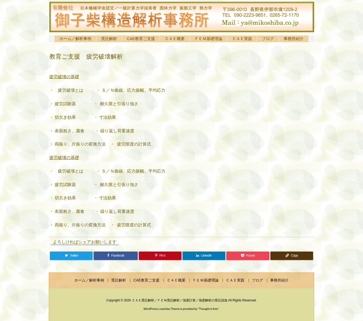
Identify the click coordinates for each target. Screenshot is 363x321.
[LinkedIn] (204, 256)
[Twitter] (71, 256)
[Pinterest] (160, 256)
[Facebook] (115, 256)
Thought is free (208, 308)
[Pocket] (247, 256)
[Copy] (291, 256)
